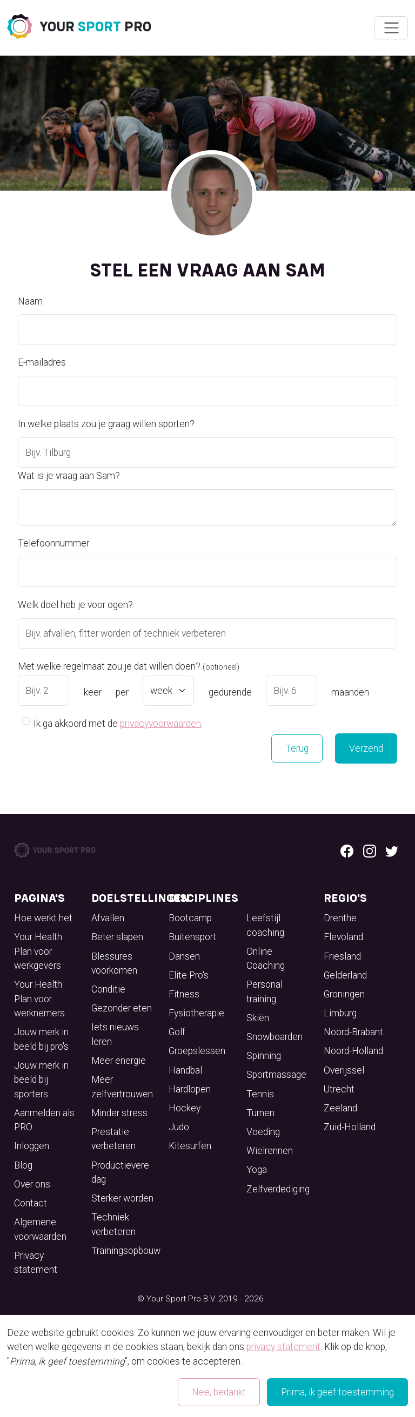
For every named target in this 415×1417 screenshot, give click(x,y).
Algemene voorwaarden (40, 1229)
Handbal (185, 1070)
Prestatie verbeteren (113, 1138)
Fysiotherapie (196, 1013)
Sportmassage (276, 1074)
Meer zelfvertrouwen (122, 1086)
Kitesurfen (190, 1146)
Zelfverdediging (278, 1189)
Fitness (184, 994)
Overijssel (344, 1070)
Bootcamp (190, 918)
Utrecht (339, 1089)
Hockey (184, 1108)
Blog (23, 1165)
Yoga (256, 1169)
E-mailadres (42, 362)
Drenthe (340, 918)
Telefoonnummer (53, 543)
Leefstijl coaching (265, 925)
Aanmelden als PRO (44, 1120)
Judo (179, 1127)
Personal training (264, 991)
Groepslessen (197, 1050)
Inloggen (31, 1146)
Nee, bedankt (219, 1392)
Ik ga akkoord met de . (118, 722)
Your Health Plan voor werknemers (39, 998)
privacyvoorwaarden (160, 723)
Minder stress (119, 1113)
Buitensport (192, 937)
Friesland (342, 956)
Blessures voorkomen (114, 963)
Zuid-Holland (350, 1127)
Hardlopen (190, 1089)
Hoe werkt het (43, 918)
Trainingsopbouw (125, 1250)
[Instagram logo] (369, 850)
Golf (177, 1032)
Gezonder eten (121, 1008)
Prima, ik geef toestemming (337, 1392)
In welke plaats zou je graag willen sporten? (106, 424)
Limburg (340, 1013)
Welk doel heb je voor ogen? (75, 604)
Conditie (108, 989)
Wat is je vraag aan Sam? (69, 475)
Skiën (257, 1018)
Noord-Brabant (353, 1032)
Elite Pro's (189, 975)
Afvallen (107, 918)
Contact (30, 1203)
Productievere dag (120, 1172)
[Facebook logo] (346, 850)
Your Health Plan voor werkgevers (38, 951)
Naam (30, 301)
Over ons (32, 1184)
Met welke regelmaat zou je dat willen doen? (128, 666)
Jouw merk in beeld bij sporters (41, 1079)
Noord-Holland (353, 1050)
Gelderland (345, 975)
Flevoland (343, 937)
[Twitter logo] (391, 850)
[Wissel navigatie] (390, 28)
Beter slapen (117, 937)
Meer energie (118, 1060)
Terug (297, 748)
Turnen (260, 1113)
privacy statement (283, 1346)
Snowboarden (274, 1036)
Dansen (184, 956)
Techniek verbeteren (113, 1224)
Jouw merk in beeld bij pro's (41, 1039)
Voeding (263, 1131)
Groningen (344, 994)
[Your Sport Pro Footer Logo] (55, 849)
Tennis (260, 1094)
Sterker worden (122, 1198)
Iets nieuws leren (115, 1034)
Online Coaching (265, 958)
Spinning (263, 1055)
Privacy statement (35, 1262)
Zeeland (340, 1108)
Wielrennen (269, 1150)
